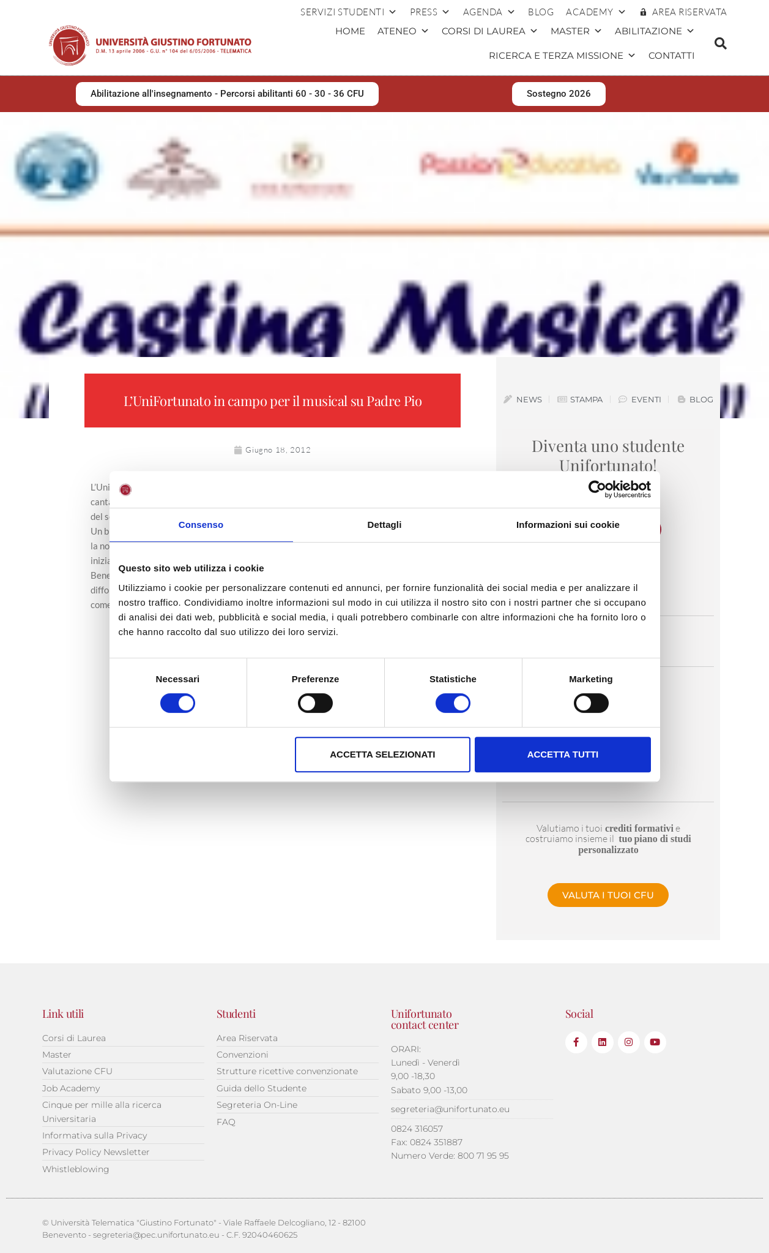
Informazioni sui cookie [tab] (568, 524)
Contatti (671, 55)
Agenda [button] (489, 12)
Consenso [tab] (201, 524)
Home (350, 31)
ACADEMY (596, 12)
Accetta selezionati (382, 754)
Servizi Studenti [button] (349, 12)
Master (577, 31)
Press (430, 12)
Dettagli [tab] (385, 524)
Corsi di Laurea (490, 31)
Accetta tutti (563, 754)
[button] (720, 43)
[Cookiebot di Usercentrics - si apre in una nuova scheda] (597, 489)
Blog (541, 12)
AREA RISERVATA (689, 12)
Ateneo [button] (403, 31)
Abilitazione (655, 31)
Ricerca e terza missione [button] (562, 55)
